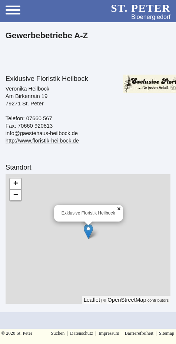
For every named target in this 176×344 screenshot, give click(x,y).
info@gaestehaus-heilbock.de (42, 133)
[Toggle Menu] (16, 11)
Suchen (57, 333)
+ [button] (15, 184)
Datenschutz (81, 333)
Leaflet (92, 300)
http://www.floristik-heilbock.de (42, 141)
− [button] (15, 195)
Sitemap (166, 333)
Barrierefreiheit (139, 333)
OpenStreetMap (126, 300)
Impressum (109, 333)
